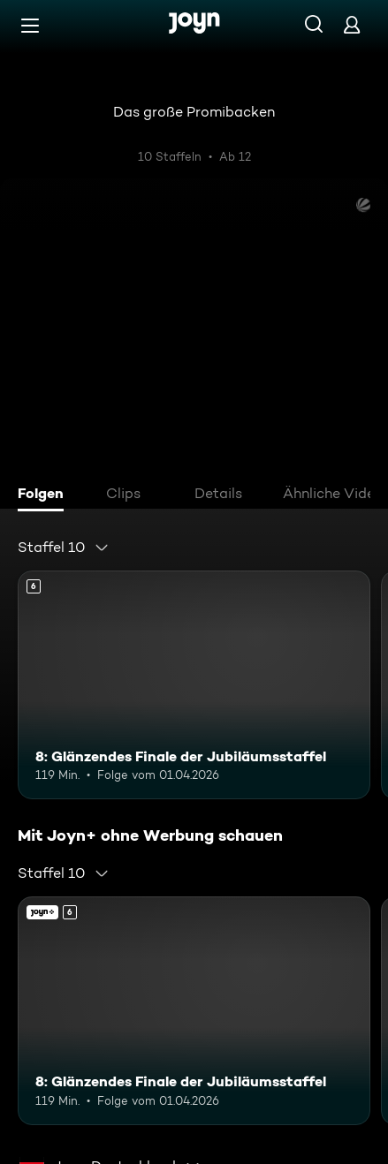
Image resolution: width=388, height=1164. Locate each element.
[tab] (45, 495)
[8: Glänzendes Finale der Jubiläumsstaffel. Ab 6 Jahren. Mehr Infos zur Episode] (194, 685)
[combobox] (63, 547)
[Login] (351, 24)
